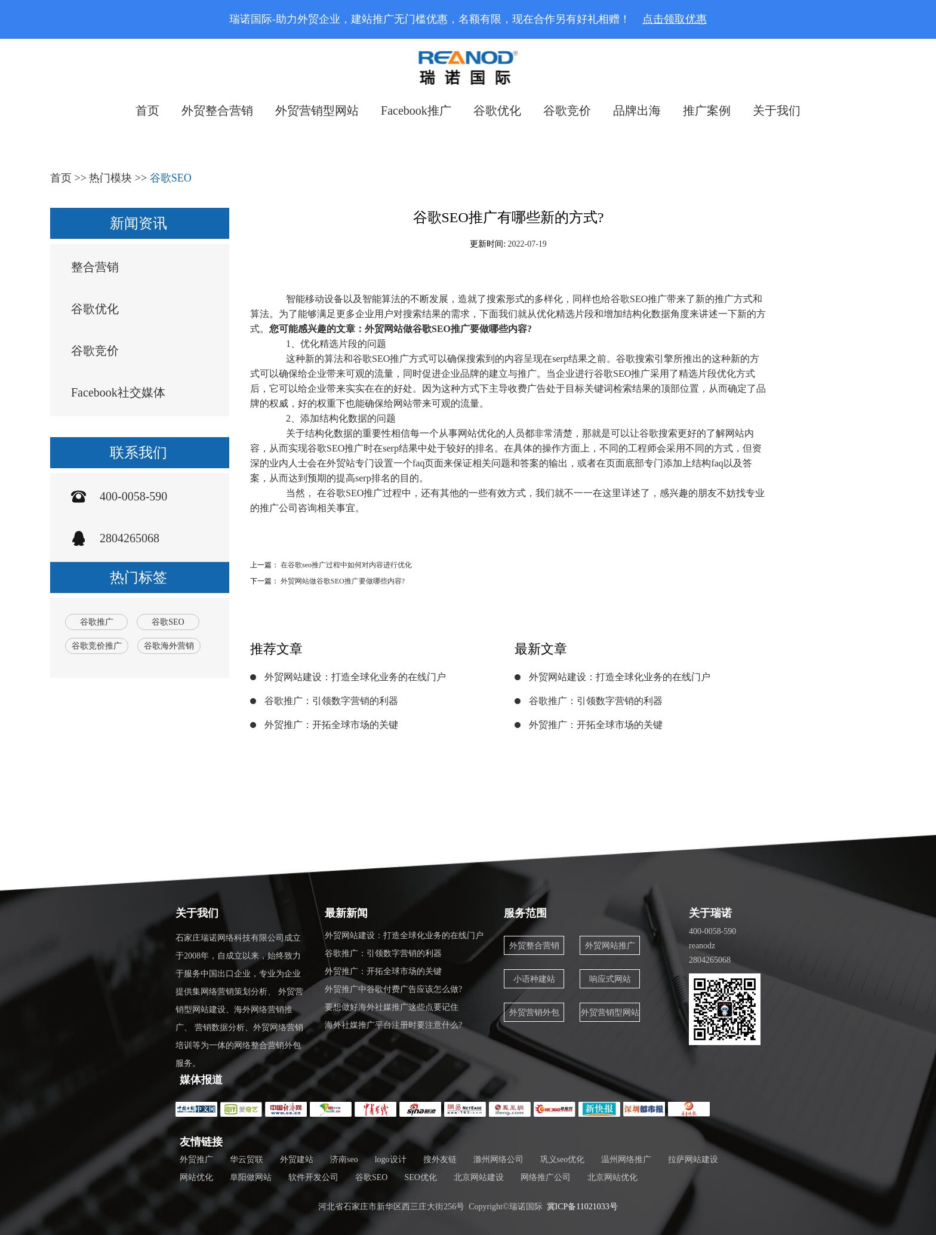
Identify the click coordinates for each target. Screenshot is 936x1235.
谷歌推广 (96, 622)
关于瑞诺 (710, 913)
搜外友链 (440, 1159)
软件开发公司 (313, 1177)
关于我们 (776, 110)
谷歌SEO (171, 178)
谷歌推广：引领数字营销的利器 (331, 701)
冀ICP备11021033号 (582, 1206)
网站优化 (196, 1177)
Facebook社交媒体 (118, 392)
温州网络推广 (626, 1159)
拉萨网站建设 (693, 1159)
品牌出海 (637, 110)
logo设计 (391, 1159)
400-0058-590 (133, 496)
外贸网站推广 (610, 945)
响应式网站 (610, 979)
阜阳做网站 (251, 1177)
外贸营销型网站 (317, 110)
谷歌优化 (497, 110)
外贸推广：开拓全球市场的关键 (331, 725)
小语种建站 (534, 979)
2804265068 (129, 538)
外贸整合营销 (217, 110)
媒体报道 (201, 1080)
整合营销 (95, 267)
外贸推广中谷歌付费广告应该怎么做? (393, 989)
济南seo (344, 1159)
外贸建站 (296, 1159)
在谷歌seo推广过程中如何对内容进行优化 (346, 565)
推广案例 (707, 110)
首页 (147, 110)
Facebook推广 (416, 110)
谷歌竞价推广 (97, 645)
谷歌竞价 (567, 110)
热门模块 (110, 178)
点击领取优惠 (674, 19)
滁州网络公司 (498, 1159)
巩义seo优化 (562, 1159)
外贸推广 (196, 1159)
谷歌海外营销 (169, 645)
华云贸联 (246, 1159)
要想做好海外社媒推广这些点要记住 (391, 1007)
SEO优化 (420, 1177)
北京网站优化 (612, 1177)
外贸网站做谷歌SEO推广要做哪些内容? (343, 581)
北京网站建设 (479, 1177)
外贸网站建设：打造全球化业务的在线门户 (355, 677)
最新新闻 (346, 913)
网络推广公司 (546, 1177)
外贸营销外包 (534, 1012)
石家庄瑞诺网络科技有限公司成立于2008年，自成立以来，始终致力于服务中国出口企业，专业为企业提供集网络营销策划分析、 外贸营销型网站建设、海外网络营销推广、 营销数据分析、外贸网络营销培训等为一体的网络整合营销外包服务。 (239, 1000)
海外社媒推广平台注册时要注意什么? (393, 1025)
